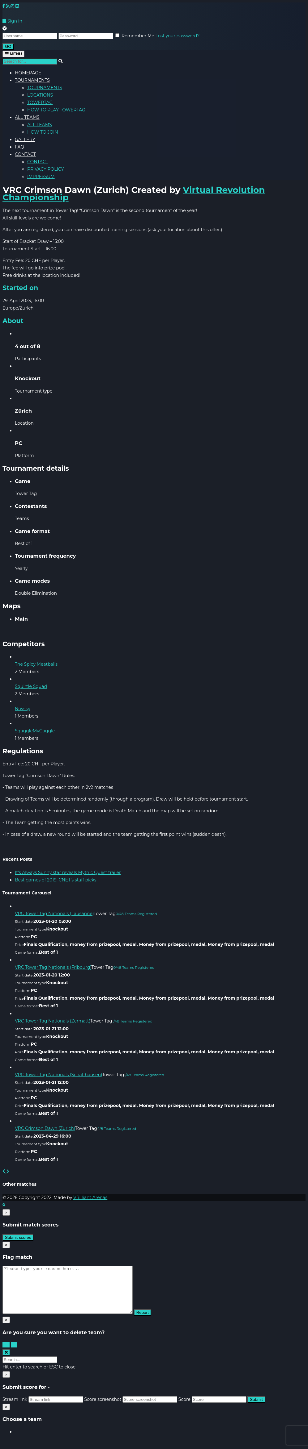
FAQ (19, 147)
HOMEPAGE (28, 73)
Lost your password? (178, 36)
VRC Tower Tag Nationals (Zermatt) (52, 1021)
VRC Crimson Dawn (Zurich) (45, 1128)
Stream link (14, 1408)
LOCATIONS (40, 95)
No (14, 1354)
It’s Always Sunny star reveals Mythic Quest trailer (68, 872)
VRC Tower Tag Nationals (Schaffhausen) (58, 1074)
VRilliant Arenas (90, 1197)
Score (184, 1408)
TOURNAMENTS (32, 80)
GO (8, 46)
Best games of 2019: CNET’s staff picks (55, 880)
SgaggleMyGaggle (35, 731)
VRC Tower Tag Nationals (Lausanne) (54, 913)
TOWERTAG (40, 102)
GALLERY (25, 139)
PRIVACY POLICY (45, 169)
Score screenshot (102, 1408)
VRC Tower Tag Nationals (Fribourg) (53, 967)
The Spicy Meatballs (36, 664)
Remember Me (138, 36)
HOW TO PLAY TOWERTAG (56, 110)
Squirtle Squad (31, 686)
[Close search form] (6, 1361)
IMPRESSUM (41, 176)
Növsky (22, 708)
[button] (4, 1171)
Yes (6, 1354)
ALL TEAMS (27, 117)
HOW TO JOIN (42, 132)
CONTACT (25, 154)
